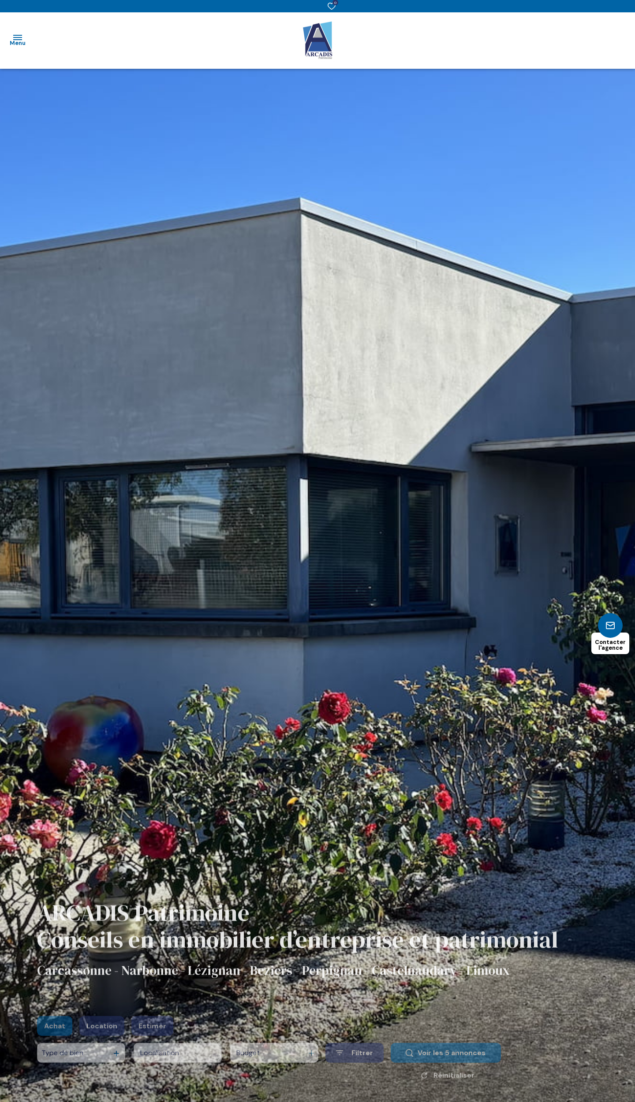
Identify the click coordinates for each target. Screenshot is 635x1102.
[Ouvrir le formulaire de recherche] (354, 1063)
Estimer (152, 1036)
